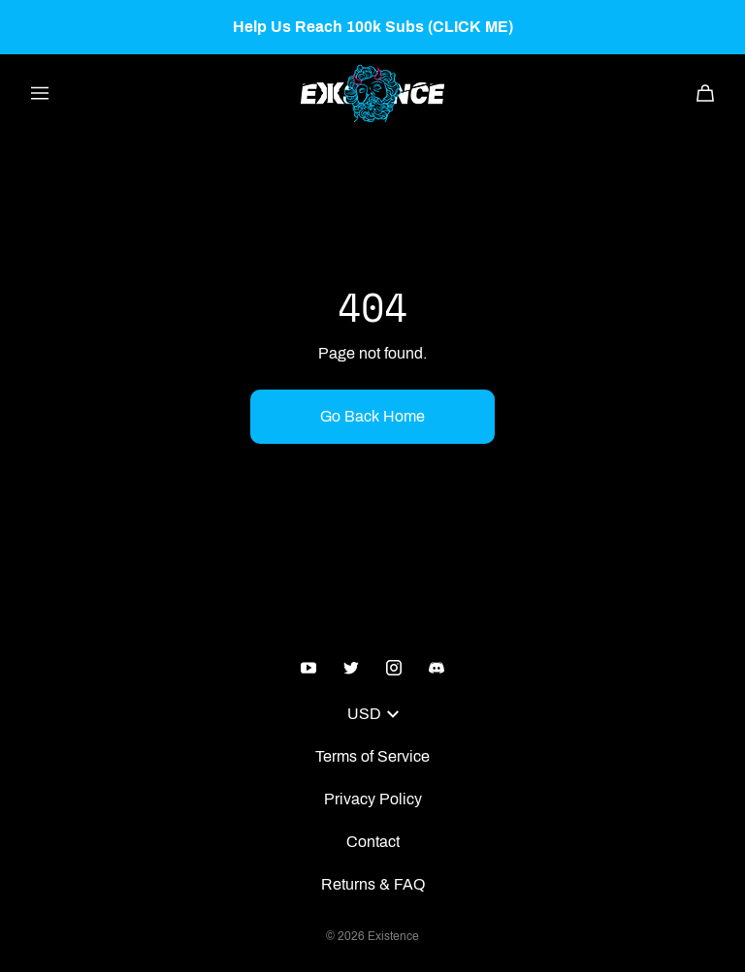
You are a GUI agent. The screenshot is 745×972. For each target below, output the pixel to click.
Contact (373, 841)
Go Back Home (372, 416)
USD (373, 713)
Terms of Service (372, 756)
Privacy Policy (373, 799)
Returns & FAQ (373, 884)
